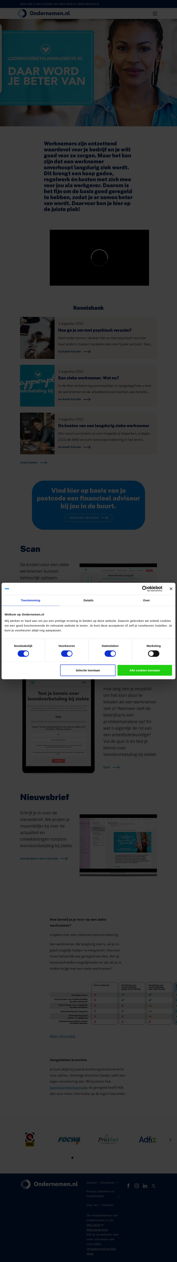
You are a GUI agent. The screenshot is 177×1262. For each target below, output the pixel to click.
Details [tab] (88, 600)
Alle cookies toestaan (145, 670)
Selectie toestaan (88, 670)
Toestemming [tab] (30, 600)
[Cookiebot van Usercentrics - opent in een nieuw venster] (145, 589)
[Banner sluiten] (171, 588)
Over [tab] (146, 600)
